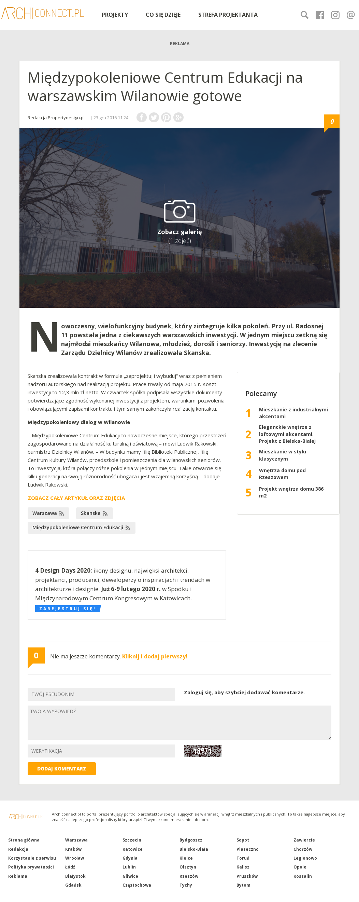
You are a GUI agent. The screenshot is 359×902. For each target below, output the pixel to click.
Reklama (17, 876)
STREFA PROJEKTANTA (228, 14)
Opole (299, 867)
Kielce (186, 858)
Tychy (186, 885)
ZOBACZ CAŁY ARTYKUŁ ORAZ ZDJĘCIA (76, 497)
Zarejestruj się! (67, 609)
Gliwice (130, 876)
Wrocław (74, 858)
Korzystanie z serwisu (32, 858)
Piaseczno (247, 849)
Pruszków (247, 876)
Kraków (73, 849)
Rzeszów (189, 876)
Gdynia (130, 858)
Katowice (133, 849)
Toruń (242, 858)
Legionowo (305, 858)
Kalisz (242, 867)
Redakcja (18, 849)
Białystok (75, 876)
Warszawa (44, 513)
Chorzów (302, 849)
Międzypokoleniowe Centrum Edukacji (77, 527)
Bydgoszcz (191, 840)
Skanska (91, 513)
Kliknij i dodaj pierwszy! (154, 656)
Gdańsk (73, 885)
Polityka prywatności (31, 867)
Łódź (70, 867)
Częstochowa (137, 885)
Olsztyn (188, 867)
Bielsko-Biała (194, 849)
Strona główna (24, 840)
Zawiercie (304, 840)
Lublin (129, 867)
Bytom (243, 885)
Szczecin (132, 840)
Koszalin (302, 876)
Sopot (242, 840)
